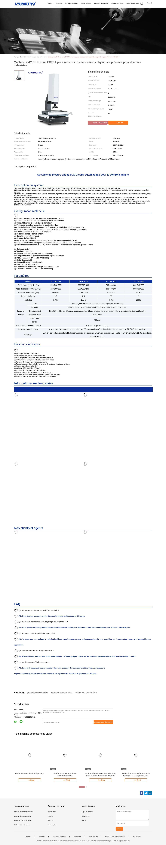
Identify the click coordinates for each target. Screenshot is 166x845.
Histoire (50, 816)
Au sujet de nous (71, 3)
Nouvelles (77, 836)
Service (50, 820)
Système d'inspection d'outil (23, 820)
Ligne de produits (87, 812)
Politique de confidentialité (115, 836)
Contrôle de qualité (101, 3)
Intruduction (52, 812)
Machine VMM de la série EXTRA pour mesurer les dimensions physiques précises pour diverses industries (83, 57)
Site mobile (137, 836)
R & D (84, 820)
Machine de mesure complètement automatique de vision (64, 774)
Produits (59, 3)
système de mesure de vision (37, 693)
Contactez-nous (117, 3)
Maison (50, 3)
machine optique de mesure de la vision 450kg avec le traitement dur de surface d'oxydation (100, 774)
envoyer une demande (103, 722)
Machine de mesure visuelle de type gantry (29, 773)
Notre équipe (52, 825)
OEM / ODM (86, 816)
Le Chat (118, 122)
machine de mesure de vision (61, 693)
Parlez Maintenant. (132, 3)
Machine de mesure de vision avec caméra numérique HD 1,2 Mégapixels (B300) (136, 774)
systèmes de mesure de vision (86, 693)
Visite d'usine (86, 3)
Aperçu (28, 836)
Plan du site (93, 836)
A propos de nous (59, 836)
